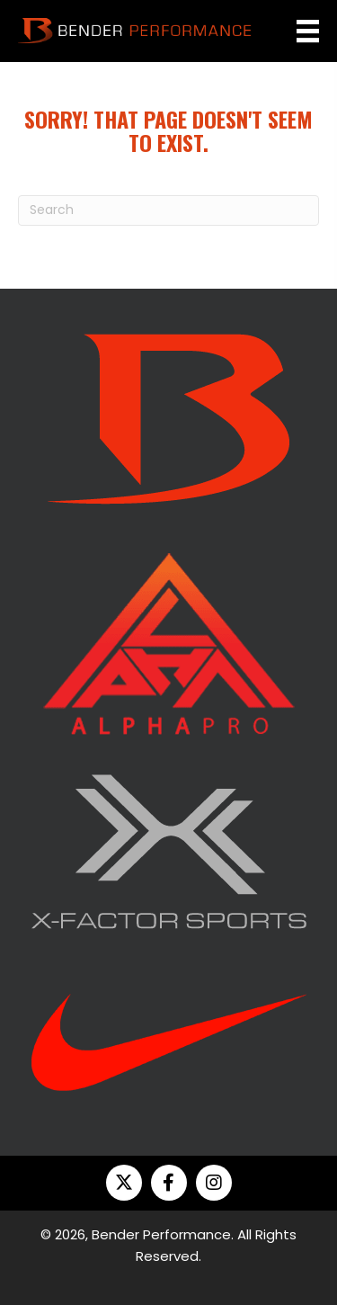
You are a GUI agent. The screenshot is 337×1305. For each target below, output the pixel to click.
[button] (124, 1183)
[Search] (168, 210)
